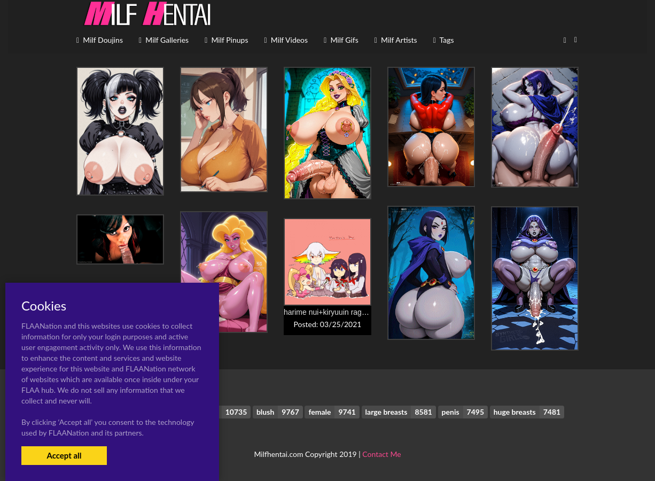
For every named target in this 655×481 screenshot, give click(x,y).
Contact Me (381, 454)
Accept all (63, 455)
